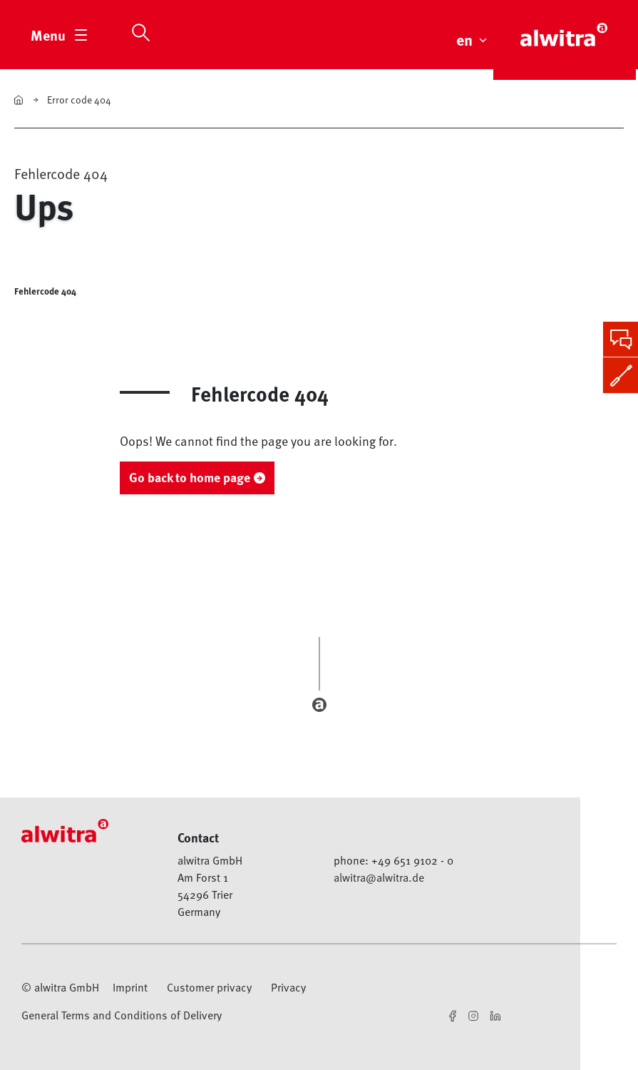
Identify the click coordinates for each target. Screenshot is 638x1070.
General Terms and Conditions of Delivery (121, 1015)
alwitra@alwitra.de (379, 877)
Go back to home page (189, 477)
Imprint (130, 987)
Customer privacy (209, 987)
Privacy (288, 987)
